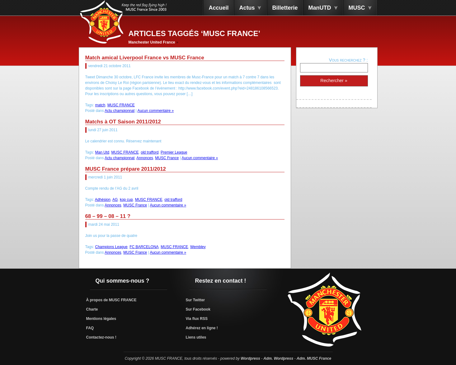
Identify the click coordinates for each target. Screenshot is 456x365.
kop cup (126, 199)
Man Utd (102, 152)
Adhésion (102, 199)
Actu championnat (119, 111)
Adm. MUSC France (314, 358)
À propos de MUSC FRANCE (111, 300)
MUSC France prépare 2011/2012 (125, 169)
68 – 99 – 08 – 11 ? (108, 216)
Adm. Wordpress (278, 358)
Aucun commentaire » (155, 111)
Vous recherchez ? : (348, 60)
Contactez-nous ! (101, 337)
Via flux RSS (197, 318)
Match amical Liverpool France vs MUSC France (144, 58)
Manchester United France (152, 42)
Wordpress (250, 358)
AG (115, 199)
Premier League (174, 152)
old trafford (149, 152)
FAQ (90, 328)
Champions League (111, 247)
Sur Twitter (195, 300)
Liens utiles (196, 337)
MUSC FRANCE (121, 105)
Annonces (144, 158)
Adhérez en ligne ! (202, 328)
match (100, 105)
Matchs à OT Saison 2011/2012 (123, 122)
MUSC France (167, 158)
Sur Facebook (198, 309)
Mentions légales (101, 318)
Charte (92, 309)
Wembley (198, 247)
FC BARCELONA (143, 247)
